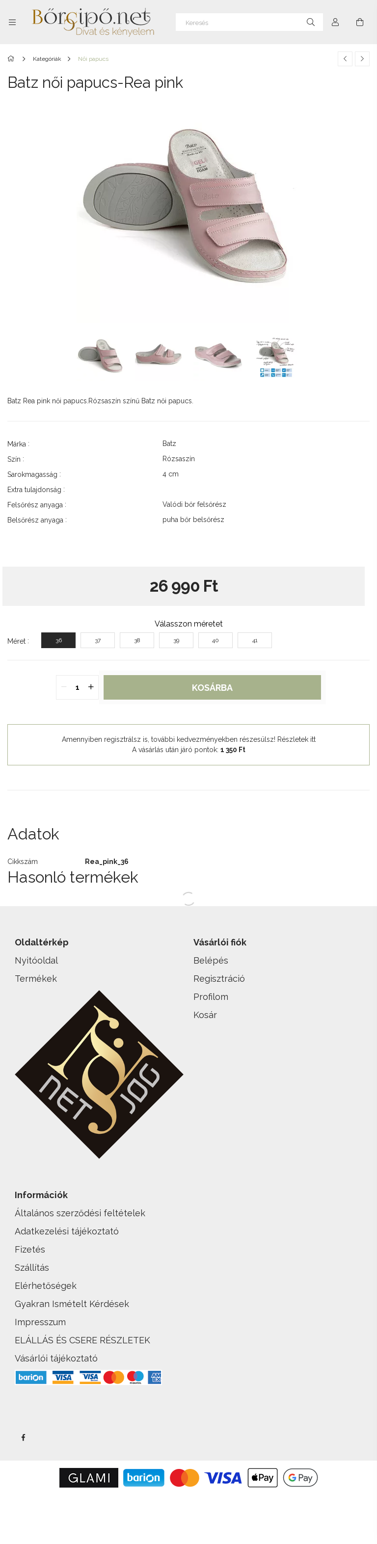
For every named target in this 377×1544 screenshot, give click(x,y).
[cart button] (360, 22)
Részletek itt (296, 739)
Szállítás (32, 1267)
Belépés (210, 960)
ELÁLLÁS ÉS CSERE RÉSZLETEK (82, 1340)
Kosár (205, 1015)
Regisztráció (219, 978)
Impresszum (40, 1322)
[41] (255, 640)
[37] (98, 640)
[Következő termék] (362, 59)
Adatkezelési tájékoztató (67, 1231)
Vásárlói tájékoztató (56, 1358)
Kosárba (212, 687)
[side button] (12, 22)
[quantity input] (77, 687)
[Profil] (335, 22)
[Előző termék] (345, 59)
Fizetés (30, 1249)
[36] (58, 640)
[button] (188, 805)
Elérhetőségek (46, 1286)
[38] (137, 640)
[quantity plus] (90, 687)
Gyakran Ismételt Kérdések (72, 1304)
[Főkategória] (12, 58)
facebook (23, 1437)
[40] (215, 640)
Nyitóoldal (36, 960)
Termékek (36, 978)
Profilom (210, 997)
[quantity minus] (63, 687)
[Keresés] (249, 22)
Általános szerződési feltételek (80, 1213)
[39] (176, 640)
